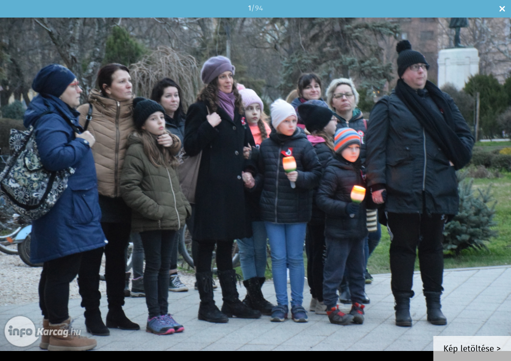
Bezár (502, 9)
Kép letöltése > (472, 349)
